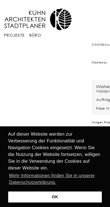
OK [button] (55, 197)
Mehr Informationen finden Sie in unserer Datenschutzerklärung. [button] (52, 179)
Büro (35, 35)
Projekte (14, 35)
